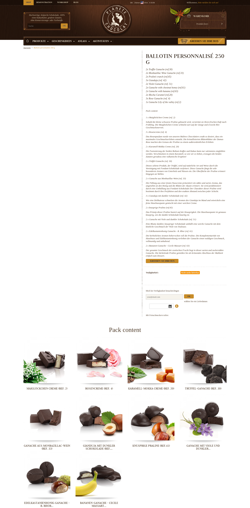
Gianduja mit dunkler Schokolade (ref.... (99, 447)
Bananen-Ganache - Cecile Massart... (99, 504)
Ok (188, 296)
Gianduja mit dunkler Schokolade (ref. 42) (168, 195)
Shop (28, 2)
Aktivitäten (102, 41)
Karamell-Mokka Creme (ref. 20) (164, 146)
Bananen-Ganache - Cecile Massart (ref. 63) (169, 245)
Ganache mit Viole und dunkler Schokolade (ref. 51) (172, 219)
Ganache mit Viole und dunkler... (203, 447)
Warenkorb (201, 16)
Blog (75, 2)
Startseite (27, 48)
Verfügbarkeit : (152, 272)
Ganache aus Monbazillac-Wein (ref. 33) (167, 178)
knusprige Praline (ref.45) (161, 207)
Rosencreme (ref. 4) (158, 132)
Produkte (40, 41)
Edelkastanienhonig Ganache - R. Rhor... (47, 504)
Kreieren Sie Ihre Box (204, 41)
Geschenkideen (63, 41)
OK (64, 26)
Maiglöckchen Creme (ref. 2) (162, 117)
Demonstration (44, 2)
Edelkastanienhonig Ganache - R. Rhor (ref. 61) (171, 231)
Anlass (84, 41)
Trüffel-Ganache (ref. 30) (160, 161)
